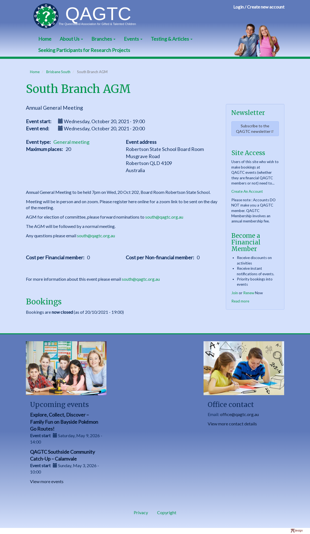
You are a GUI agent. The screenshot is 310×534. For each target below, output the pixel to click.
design (297, 530)
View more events (47, 481)
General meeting (71, 142)
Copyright (166, 512)
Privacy (141, 512)
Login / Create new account (258, 6)
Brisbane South (58, 72)
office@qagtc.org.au (239, 414)
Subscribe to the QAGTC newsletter (255, 128)
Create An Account (247, 191)
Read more (240, 301)
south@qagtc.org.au (164, 216)
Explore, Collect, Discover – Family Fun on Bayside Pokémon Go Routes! (64, 422)
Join (234, 293)
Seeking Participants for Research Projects (84, 50)
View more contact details (232, 423)
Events (133, 39)
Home (44, 39)
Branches (103, 39)
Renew (248, 293)
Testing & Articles (172, 39)
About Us (71, 39)
